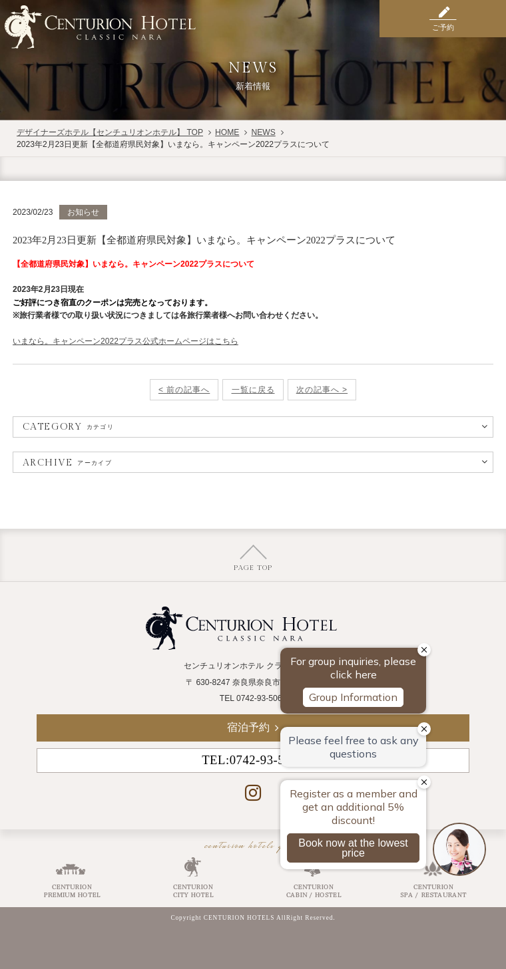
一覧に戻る (253, 389)
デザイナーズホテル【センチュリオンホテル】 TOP (110, 132)
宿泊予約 (248, 727)
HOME (227, 132)
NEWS (263, 132)
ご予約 (443, 27)
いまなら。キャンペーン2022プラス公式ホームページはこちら (125, 341)
